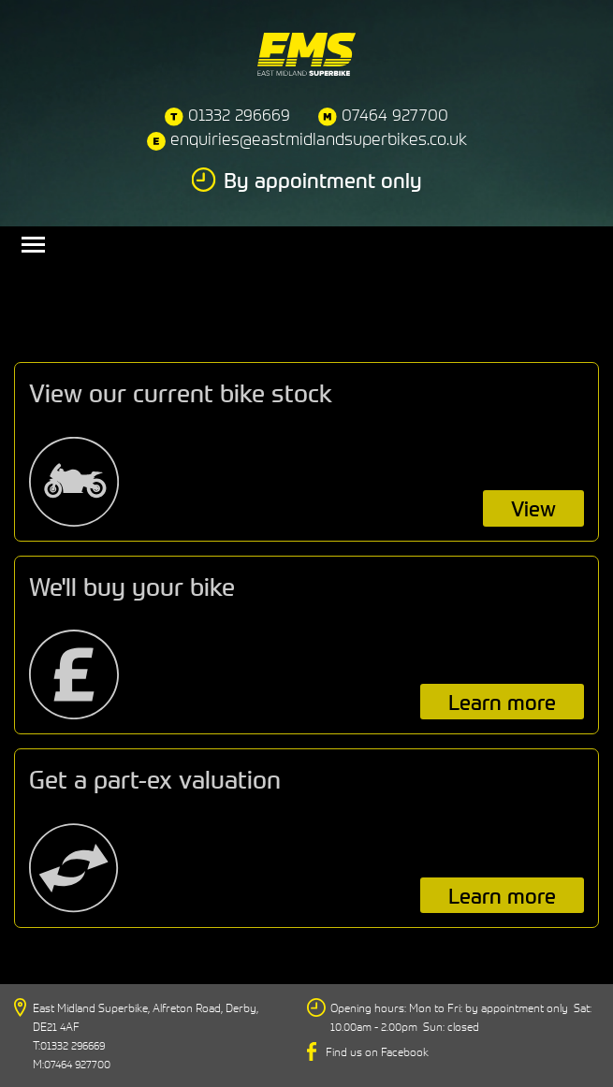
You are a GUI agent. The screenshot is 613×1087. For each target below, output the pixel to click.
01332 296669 (239, 114)
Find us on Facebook (377, 1051)
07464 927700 (395, 114)
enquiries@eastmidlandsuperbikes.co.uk (318, 139)
